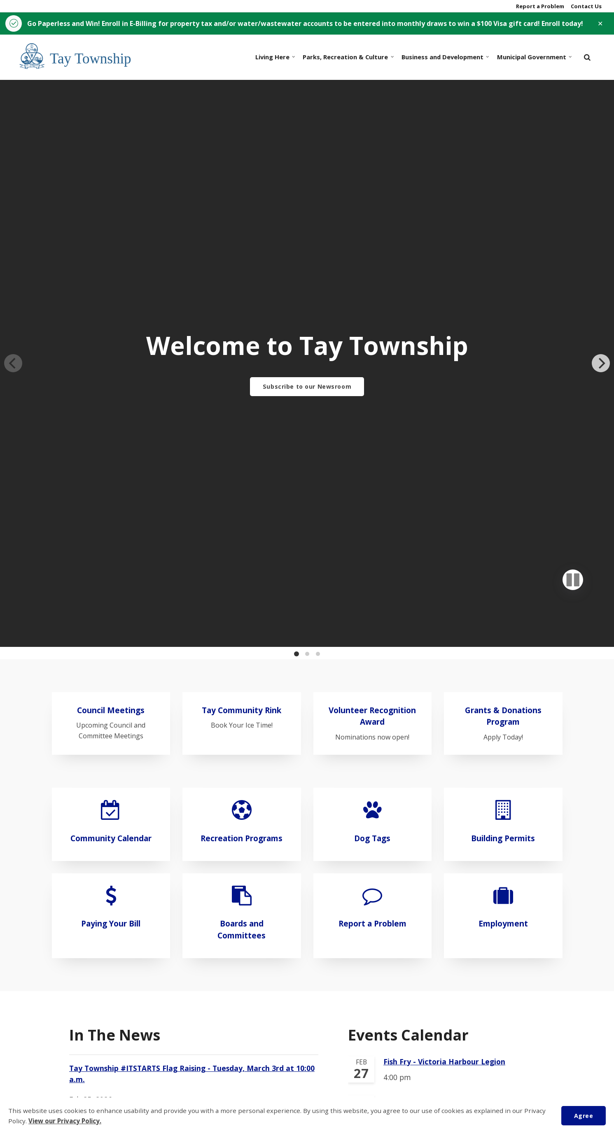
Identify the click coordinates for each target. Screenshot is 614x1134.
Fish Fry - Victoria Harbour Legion (444, 829)
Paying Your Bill (111, 690)
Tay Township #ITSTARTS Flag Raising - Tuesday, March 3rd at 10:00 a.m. (192, 841)
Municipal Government (533, 57)
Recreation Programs (241, 605)
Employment (503, 690)
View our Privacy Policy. (65, 1121)
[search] (587, 57)
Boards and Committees (241, 696)
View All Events (375, 1012)
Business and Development (444, 57)
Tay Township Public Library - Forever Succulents (451, 873)
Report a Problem (539, 6)
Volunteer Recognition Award (372, 483)
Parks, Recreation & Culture (347, 57)
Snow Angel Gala (413, 919)
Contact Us (586, 6)
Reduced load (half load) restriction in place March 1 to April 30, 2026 (185, 969)
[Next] (601, 247)
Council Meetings (111, 477)
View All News (95, 1034)
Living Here (274, 57)
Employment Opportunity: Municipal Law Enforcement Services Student (185, 905)
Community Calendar (111, 605)
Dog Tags (372, 605)
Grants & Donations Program (503, 483)
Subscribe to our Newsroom (307, 386)
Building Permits (503, 605)
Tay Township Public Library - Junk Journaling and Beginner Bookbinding (450, 964)
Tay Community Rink (241, 477)
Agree (583, 1115)
